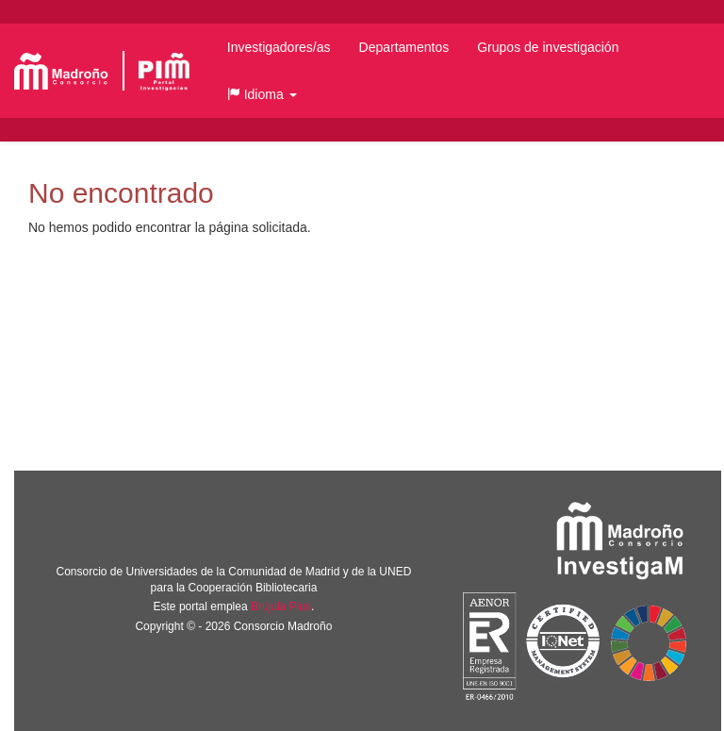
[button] (262, 94)
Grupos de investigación (547, 47)
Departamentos (404, 47)
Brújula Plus (281, 606)
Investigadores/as (279, 47)
